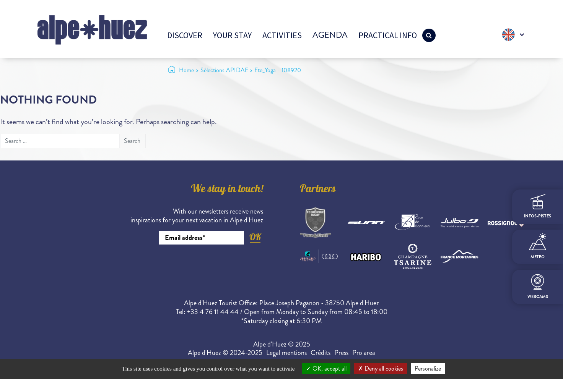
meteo (537, 246)
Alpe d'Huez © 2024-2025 (225, 353)
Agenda (330, 35)
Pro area (363, 353)
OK (255, 237)
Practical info (387, 35)
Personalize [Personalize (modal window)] (428, 368)
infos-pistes (537, 206)
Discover (184, 35)
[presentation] (205, 265)
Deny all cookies (380, 368)
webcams (537, 287)
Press (341, 353)
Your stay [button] (232, 35)
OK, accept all (326, 368)
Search (132, 140)
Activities (282, 35)
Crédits (320, 353)
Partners (318, 190)
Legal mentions (286, 353)
